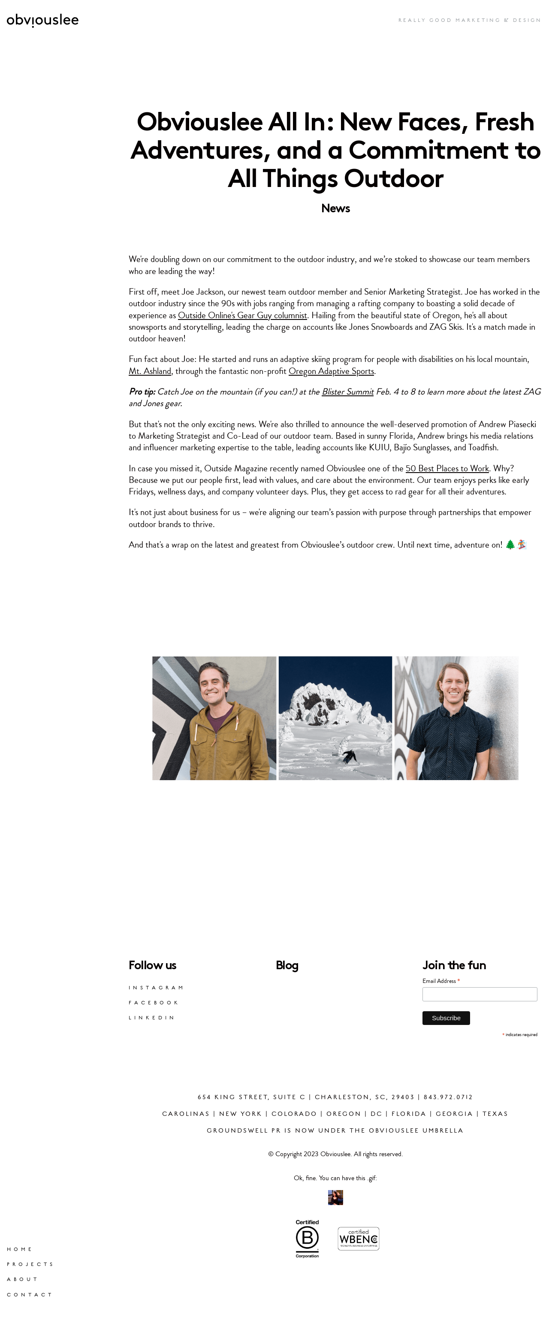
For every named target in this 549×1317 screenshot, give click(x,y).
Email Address (441, 981)
